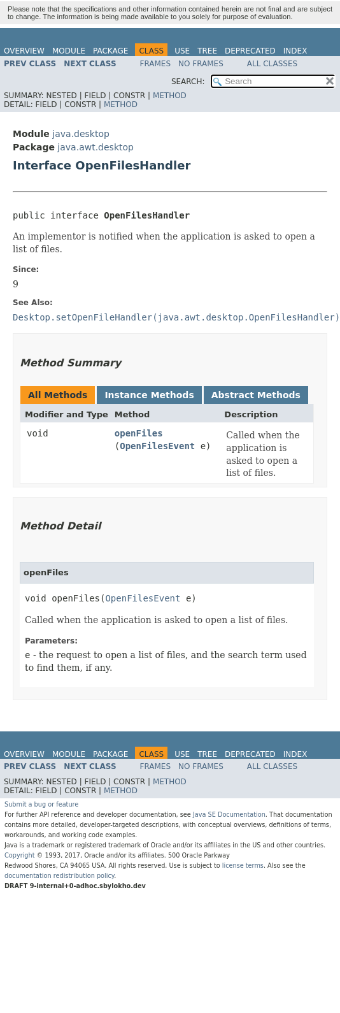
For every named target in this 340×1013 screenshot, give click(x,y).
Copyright (19, 855)
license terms (243, 865)
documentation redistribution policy (59, 875)
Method (170, 95)
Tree (207, 51)
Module (68, 51)
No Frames (200, 63)
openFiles (139, 433)
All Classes (272, 63)
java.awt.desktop (95, 147)
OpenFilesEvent (157, 446)
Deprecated (250, 51)
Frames (155, 63)
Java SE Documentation (229, 814)
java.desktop (81, 134)
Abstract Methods (256, 395)
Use (182, 51)
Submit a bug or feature (41, 804)
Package (110, 51)
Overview (24, 51)
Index (295, 51)
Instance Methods (149, 395)
